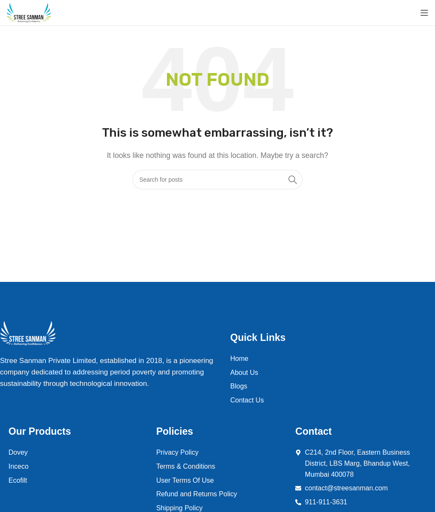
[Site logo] (28, 12)
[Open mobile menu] (424, 12)
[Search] (217, 179)
